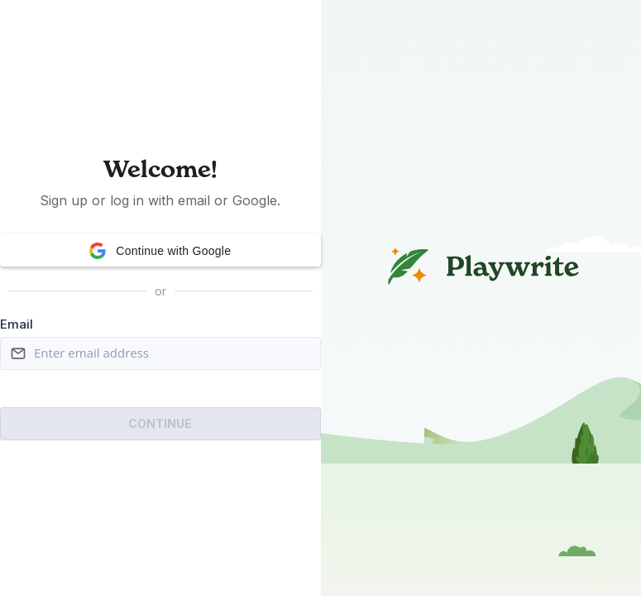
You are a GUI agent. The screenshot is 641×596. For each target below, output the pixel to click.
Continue (160, 423)
